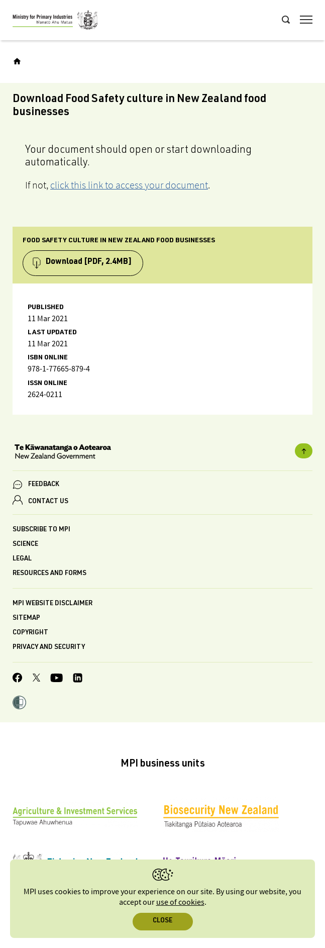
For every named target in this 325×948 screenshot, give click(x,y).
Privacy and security (49, 647)
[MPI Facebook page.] (18, 679)
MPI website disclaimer (52, 604)
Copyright (30, 633)
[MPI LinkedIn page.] (77, 679)
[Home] (17, 61)
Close (162, 921)
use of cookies (180, 902)
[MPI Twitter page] (36, 679)
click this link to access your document (129, 185)
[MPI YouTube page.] (56, 679)
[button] (19, 704)
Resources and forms (49, 574)
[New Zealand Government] (162, 452)
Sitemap (26, 618)
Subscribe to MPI (41, 530)
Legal (22, 559)
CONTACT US (48, 502)
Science (25, 544)
